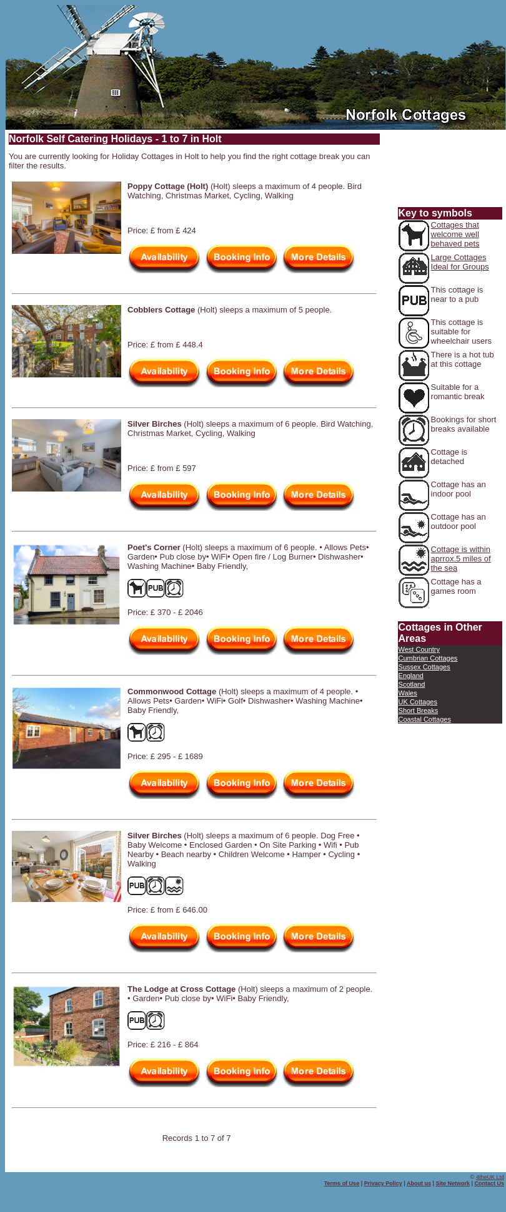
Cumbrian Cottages (428, 658)
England (411, 675)
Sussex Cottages (424, 667)
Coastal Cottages (425, 719)
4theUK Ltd (490, 1177)
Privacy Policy (383, 1183)
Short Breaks (419, 710)
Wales (408, 693)
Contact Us (489, 1183)
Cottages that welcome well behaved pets (455, 234)
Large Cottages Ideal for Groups (460, 262)
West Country (419, 649)
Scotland (412, 684)
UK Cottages (418, 701)
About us (419, 1183)
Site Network (452, 1183)
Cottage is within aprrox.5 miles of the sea (461, 559)
